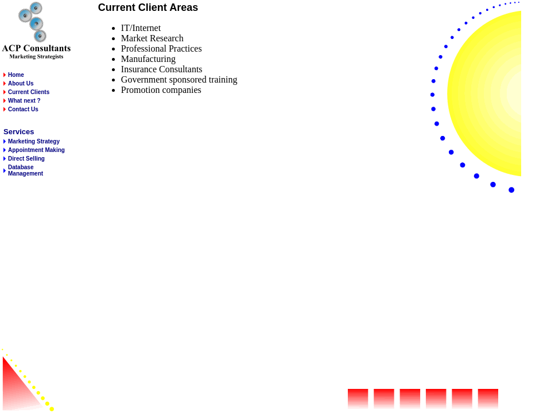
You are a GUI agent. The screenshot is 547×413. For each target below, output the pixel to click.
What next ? (24, 101)
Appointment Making (36, 150)
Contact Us (23, 109)
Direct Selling (26, 158)
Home (16, 75)
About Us (20, 83)
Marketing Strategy (34, 141)
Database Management (25, 170)
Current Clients (28, 92)
